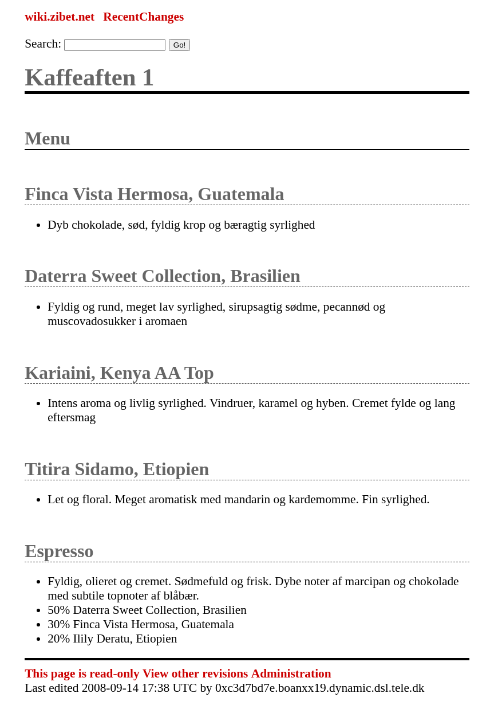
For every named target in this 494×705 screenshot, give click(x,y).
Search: (43, 43)
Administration (291, 673)
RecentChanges (143, 16)
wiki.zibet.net (59, 16)
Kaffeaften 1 (89, 77)
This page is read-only (82, 673)
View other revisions (195, 673)
